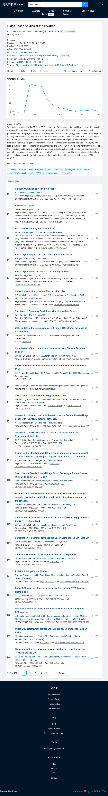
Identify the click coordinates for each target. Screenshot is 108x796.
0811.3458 (45, 642)
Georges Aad (40, 423)
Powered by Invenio (9, 791)
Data (44, 14)
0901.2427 (54, 663)
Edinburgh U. (34, 275)
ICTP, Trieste (56, 232)
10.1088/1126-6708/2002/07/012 (74, 622)
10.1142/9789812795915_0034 (53, 248)
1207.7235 (52, 443)
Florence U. (32, 660)
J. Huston (74, 616)
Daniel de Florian (22, 657)
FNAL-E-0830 (25, 62)
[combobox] (62, 4)
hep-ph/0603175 (47, 581)
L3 (52, 373)
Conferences (88, 10)
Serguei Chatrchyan (41, 440)
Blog (54, 764)
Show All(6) (65, 56)
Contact (54, 778)
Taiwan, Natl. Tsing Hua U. (53, 596)
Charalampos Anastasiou (26, 636)
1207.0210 (54, 463)
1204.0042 (26, 341)
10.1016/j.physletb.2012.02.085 (28, 487)
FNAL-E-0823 (37, 62)
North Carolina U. (36, 315)
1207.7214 (51, 426)
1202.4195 (54, 484)
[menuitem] (103, 4)
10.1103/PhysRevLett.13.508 (27, 285)
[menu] (98, 4)
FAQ (54, 724)
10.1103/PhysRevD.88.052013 (28, 548)
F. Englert (19, 258)
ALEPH (18, 373)
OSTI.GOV (59, 65)
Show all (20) (67, 173)
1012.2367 (26, 379)
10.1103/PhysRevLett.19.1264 (57, 222)
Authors (36, 10)
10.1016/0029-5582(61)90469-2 (67, 199)
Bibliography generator (54, 749)
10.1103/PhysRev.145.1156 (65, 321)
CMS (17, 440)
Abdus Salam (21, 232)
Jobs (51, 10)
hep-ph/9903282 (57, 599)
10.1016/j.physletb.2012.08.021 (28, 446)
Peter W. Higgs (21, 275)
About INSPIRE (54, 695)
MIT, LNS (35, 209)
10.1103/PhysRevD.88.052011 (28, 565)
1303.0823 (54, 561)
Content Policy (54, 699)
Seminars (68, 10)
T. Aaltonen (37, 31)
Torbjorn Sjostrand (23, 575)
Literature (18, 10)
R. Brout (39, 258)
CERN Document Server (44, 65)
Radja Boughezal (57, 636)
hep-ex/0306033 (55, 405)
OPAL (59, 373)
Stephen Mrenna (64, 575)
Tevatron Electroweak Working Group (56, 335)
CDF (9, 31)
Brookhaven (54, 657)
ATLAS (18, 423)
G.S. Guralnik (20, 295)
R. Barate (39, 402)
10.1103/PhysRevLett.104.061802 (29, 531)
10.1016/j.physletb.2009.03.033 (28, 666)
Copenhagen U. (34, 193)
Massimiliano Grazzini (70, 657)
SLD (68, 373)
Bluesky (54, 769)
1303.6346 (18, 49)
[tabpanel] (54, 431)
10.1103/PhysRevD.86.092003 (76, 359)
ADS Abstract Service (74, 65)
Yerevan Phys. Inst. (59, 440)
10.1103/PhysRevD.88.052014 (25, 52)
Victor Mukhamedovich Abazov (45, 558)
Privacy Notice (54, 704)
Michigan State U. (33, 616)
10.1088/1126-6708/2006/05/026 (74, 581)
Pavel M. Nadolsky (56, 619)
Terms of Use (54, 708)
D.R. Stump (47, 616)
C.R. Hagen (53, 295)
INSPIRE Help (54, 729)
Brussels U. (29, 258)
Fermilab (76, 575)
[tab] (15, 181)
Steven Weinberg (22, 209)
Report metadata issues (54, 733)
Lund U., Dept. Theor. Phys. (44, 575)
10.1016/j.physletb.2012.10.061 (28, 467)
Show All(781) (69, 31)
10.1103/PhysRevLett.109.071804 (29, 511)
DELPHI (43, 373)
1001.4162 (56, 528)
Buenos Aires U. (38, 657)
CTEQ (17, 596)
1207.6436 (56, 508)
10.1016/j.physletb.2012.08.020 (75, 426)
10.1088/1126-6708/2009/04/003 (69, 642)
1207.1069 (52, 359)
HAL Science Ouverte (24, 65)
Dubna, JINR (65, 558)
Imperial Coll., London (37, 232)
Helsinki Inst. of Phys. (53, 31)
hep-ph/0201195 (47, 622)
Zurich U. (70, 636)
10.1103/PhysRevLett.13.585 (66, 304)
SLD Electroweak (81, 373)
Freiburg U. (52, 423)
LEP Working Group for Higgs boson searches (35, 399)
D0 (16, 31)
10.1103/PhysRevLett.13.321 (66, 265)
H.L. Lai (37, 596)
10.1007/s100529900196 (26, 602)
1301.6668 (54, 545)
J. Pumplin (19, 616)
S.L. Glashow (20, 193)
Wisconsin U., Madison (33, 639)
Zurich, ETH (43, 636)
